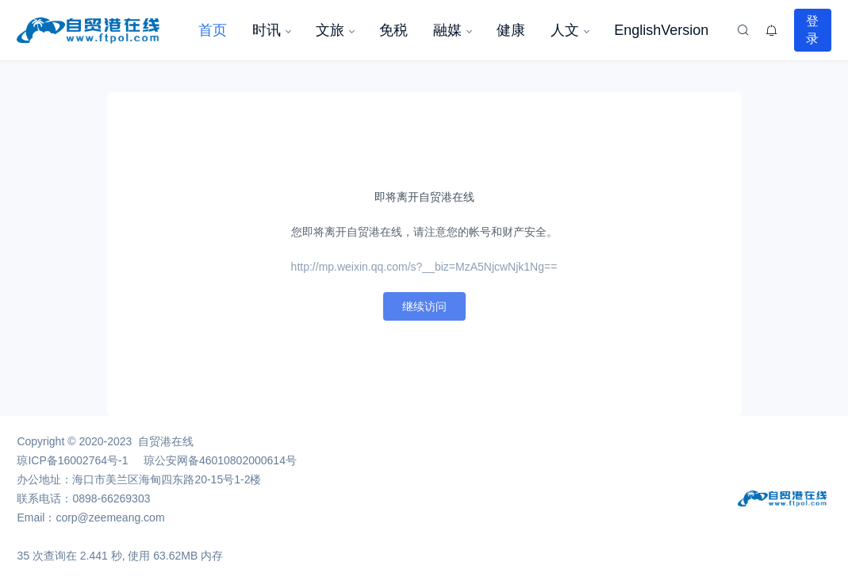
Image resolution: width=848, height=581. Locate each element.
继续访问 (424, 306)
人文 (565, 30)
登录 (812, 29)
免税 (393, 30)
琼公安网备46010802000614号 (220, 460)
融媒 (447, 30)
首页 (212, 30)
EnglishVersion (661, 30)
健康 (511, 30)
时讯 (266, 30)
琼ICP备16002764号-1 (72, 460)
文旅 (330, 30)
